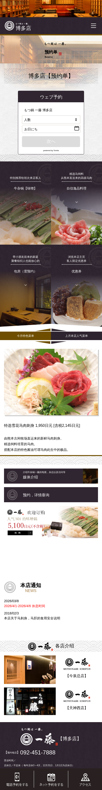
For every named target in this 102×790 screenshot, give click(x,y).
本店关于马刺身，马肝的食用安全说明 (32, 618)
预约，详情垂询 (36, 495)
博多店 (23, 28)
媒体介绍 (60, 475)
